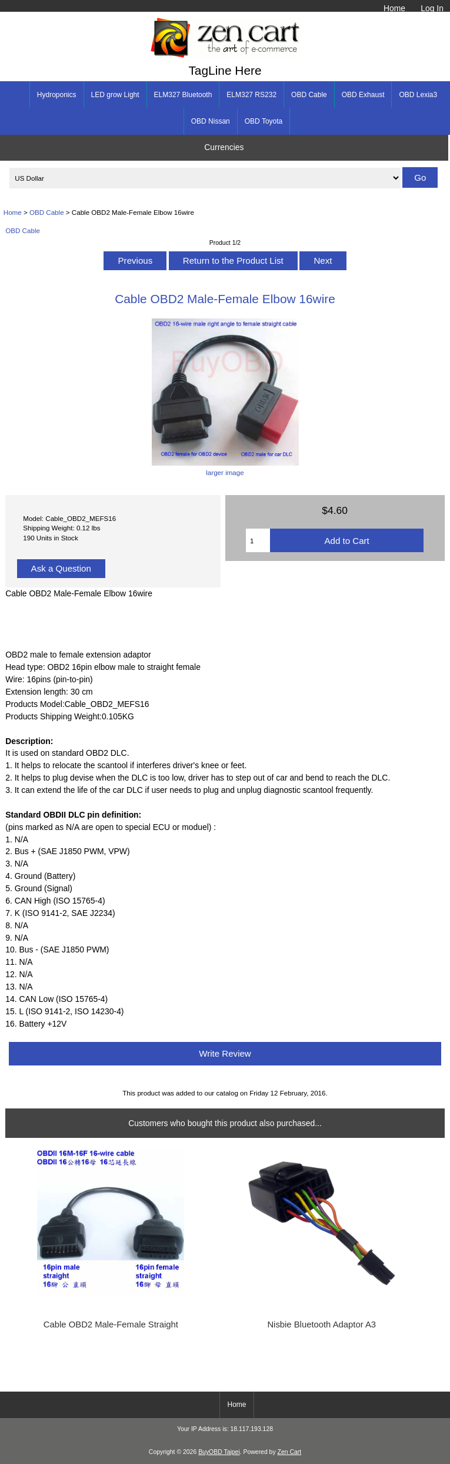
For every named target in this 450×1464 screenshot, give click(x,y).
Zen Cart (290, 1452)
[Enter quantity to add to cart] (258, 540)
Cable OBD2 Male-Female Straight (111, 1324)
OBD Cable (46, 212)
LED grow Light (115, 95)
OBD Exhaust (363, 95)
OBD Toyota (263, 121)
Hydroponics (56, 95)
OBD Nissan (210, 121)
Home (394, 8)
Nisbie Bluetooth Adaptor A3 (321, 1324)
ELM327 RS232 (251, 95)
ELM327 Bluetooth (183, 95)
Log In (432, 8)
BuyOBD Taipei (219, 1452)
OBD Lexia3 (418, 95)
